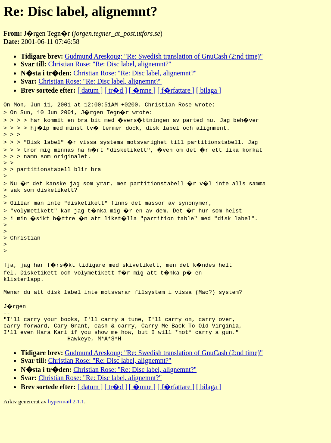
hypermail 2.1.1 (66, 432)
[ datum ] (90, 90)
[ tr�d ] (115, 90)
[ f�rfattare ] (175, 90)
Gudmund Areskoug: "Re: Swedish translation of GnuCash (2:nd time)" (163, 56)
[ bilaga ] (208, 90)
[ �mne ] (142, 90)
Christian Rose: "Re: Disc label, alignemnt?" (110, 64)
